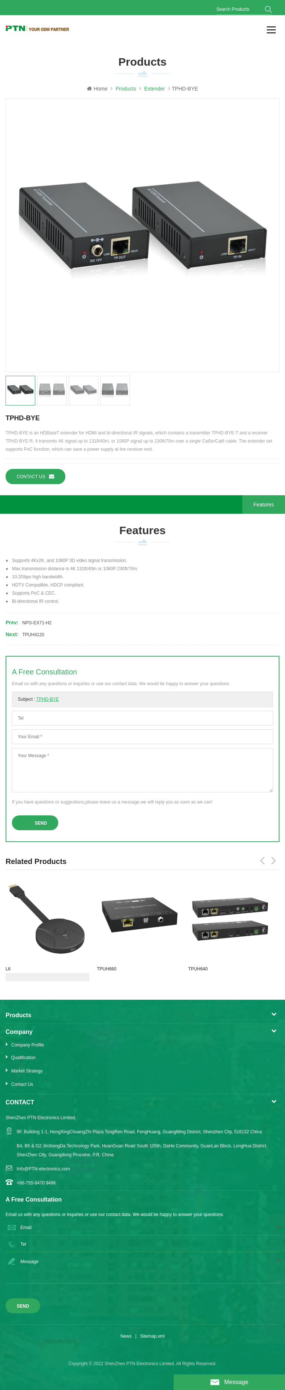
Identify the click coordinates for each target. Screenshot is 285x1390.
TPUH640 (198, 969)
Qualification (23, 1057)
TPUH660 (107, 969)
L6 (8, 969)
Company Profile (27, 1045)
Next (273, 860)
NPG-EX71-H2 (37, 622)
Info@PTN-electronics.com (43, 1169)
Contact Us (22, 1084)
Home (97, 89)
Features (263, 504)
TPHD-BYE (47, 699)
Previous (262, 860)
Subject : (38, 699)
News (125, 1336)
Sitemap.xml (152, 1336)
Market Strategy (27, 1071)
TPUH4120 (33, 634)
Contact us (35, 476)
